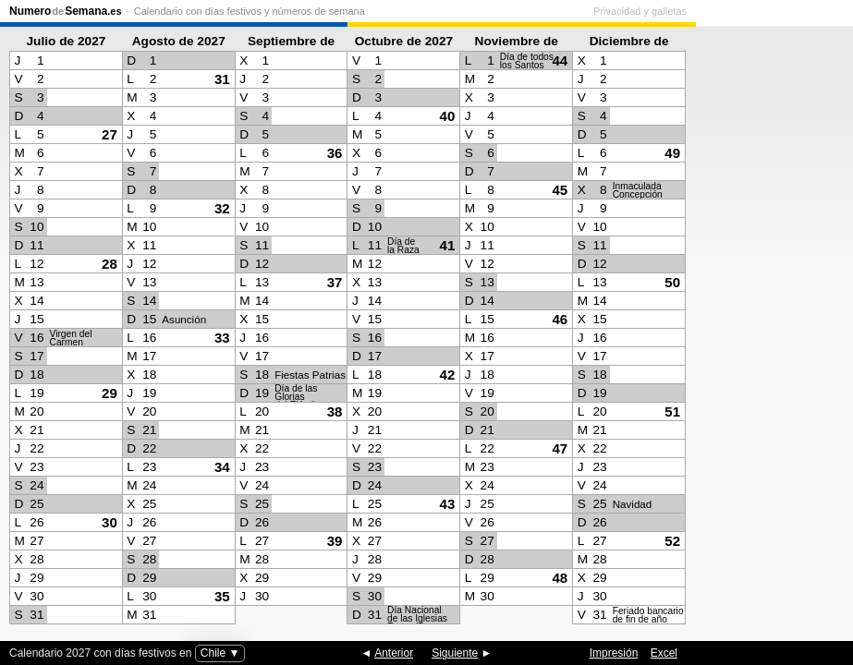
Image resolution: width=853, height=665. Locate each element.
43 (448, 504)
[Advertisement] (770, 329)
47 (559, 448)
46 (559, 319)
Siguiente (455, 653)
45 (559, 190)
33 (222, 337)
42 (448, 374)
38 (335, 411)
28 (109, 264)
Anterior (393, 653)
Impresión (614, 653)
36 (335, 153)
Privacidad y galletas (797, 11)
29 (109, 393)
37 (335, 282)
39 (335, 541)
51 (672, 411)
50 (672, 282)
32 (222, 208)
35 (222, 596)
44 (559, 60)
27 (109, 134)
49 (672, 153)
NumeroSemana (65, 11)
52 (672, 541)
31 (222, 79)
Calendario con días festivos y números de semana (249, 11)
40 (448, 116)
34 (222, 467)
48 (559, 578)
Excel (664, 653)
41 (448, 245)
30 (109, 522)
